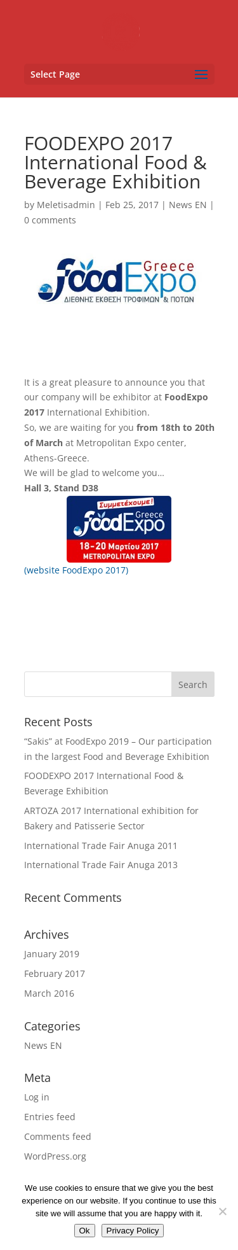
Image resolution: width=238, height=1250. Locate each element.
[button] (119, 74)
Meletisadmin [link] (66, 205)
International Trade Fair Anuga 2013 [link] (101, 865)
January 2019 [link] (51, 954)
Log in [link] (37, 1097)
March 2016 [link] (49, 993)
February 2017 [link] (54, 973)
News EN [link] (188, 205)
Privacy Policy (133, 1230)
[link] (121, 31)
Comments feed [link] (57, 1136)
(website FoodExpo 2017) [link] (76, 570)
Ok (84, 1230)
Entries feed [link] (50, 1117)
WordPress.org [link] (55, 1156)
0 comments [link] (50, 220)
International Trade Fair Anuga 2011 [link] (101, 845)
